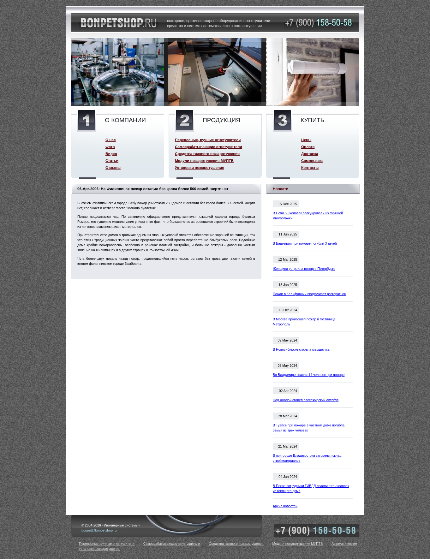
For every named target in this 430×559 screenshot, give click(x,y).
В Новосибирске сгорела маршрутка (301, 349)
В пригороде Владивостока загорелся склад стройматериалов (307, 458)
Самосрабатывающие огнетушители (208, 147)
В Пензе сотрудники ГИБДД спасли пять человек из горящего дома (311, 488)
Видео (111, 154)
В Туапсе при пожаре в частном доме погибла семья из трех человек (308, 427)
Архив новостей (285, 506)
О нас (110, 140)
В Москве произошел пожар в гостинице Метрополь (304, 321)
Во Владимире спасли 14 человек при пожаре (308, 375)
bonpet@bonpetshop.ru (99, 530)
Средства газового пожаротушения (207, 154)
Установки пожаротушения (199, 167)
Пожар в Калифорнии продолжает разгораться (309, 294)
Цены (306, 140)
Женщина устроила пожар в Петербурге (304, 269)
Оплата (307, 147)
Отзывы (113, 167)
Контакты (310, 167)
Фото (110, 147)
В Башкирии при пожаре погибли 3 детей (305, 243)
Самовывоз (312, 160)
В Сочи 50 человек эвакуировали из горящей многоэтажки (308, 215)
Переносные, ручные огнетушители (208, 140)
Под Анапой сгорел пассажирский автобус (305, 400)
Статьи (111, 160)
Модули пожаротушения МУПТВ (204, 160)
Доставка (309, 154)
